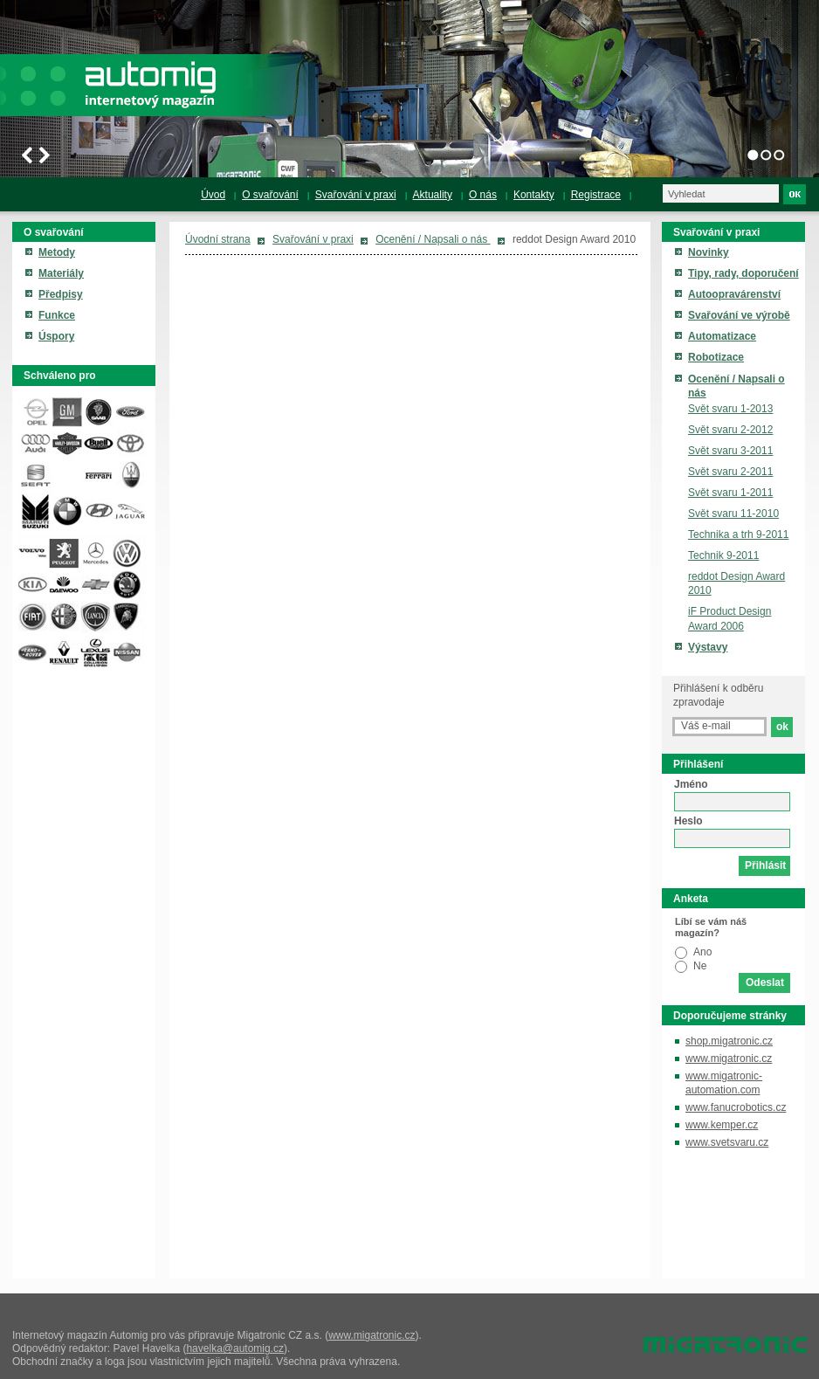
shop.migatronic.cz (729, 1041)
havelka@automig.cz (235, 1348)
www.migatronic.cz (728, 1058)
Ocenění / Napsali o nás (432, 239)
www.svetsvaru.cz (726, 1142)
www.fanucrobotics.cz (735, 1107)
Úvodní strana (218, 239)
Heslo (688, 821)
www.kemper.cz (721, 1125)
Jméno (691, 784)
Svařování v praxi (313, 239)
